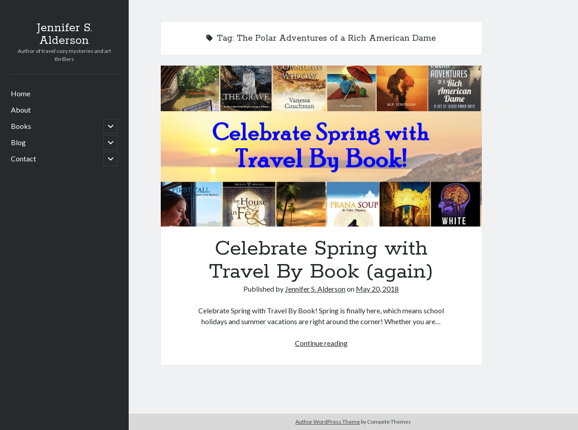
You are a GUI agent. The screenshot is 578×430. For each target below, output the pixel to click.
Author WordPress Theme (327, 421)
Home (20, 93)
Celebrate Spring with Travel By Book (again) (321, 146)
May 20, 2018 (377, 288)
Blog (18, 142)
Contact (23, 158)
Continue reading (321, 343)
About (21, 109)
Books (21, 126)
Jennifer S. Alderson (64, 34)
